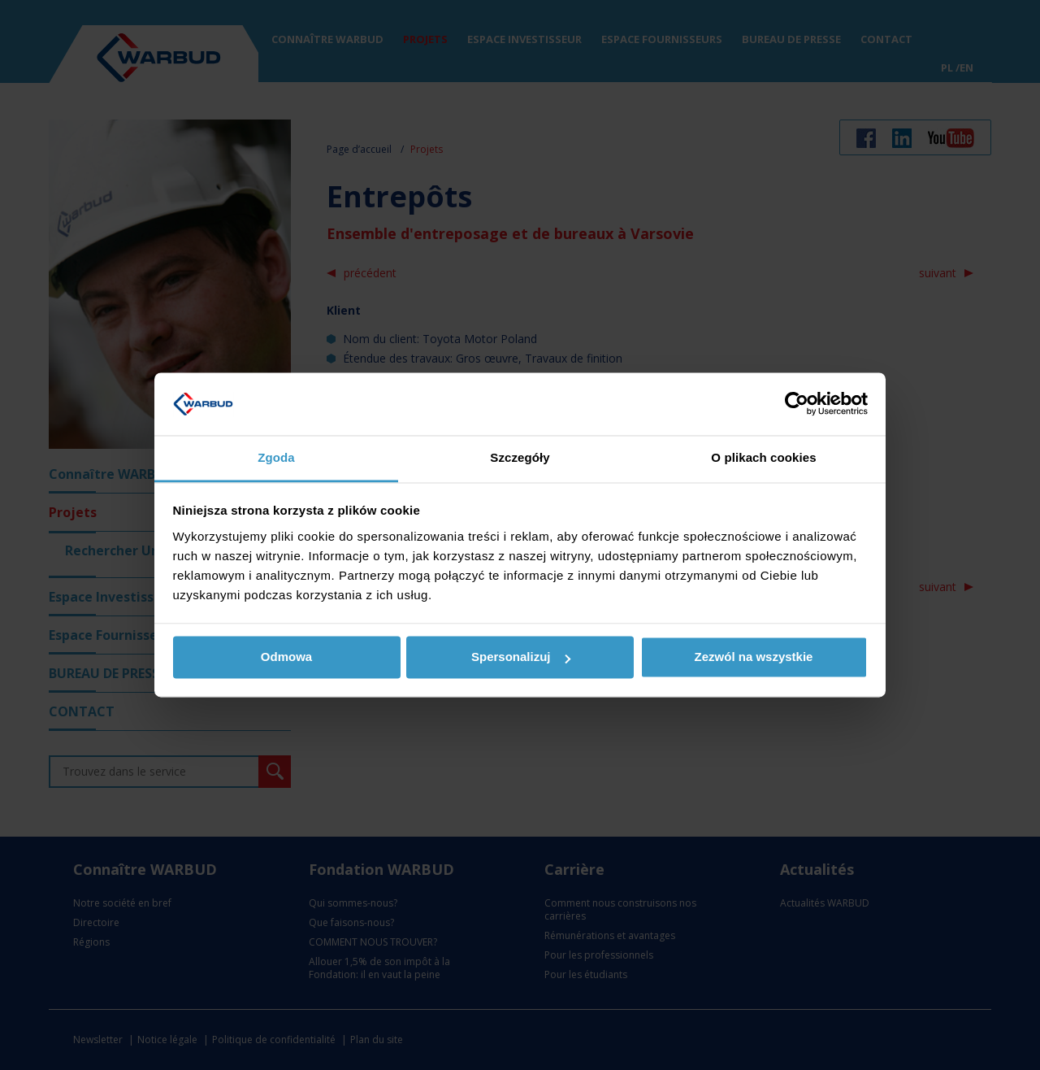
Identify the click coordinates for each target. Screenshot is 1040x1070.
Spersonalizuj (520, 657)
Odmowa (286, 657)
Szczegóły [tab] (519, 457)
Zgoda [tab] (276, 457)
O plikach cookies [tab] (763, 457)
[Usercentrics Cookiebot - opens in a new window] (797, 404)
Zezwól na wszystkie (754, 657)
